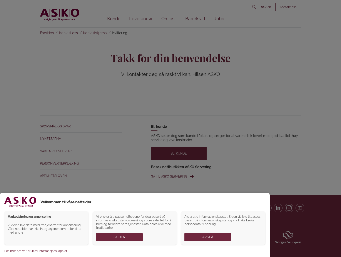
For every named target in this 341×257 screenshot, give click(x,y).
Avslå (207, 237)
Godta (119, 237)
